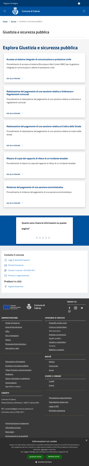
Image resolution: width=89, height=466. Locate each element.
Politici (8, 339)
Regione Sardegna (11, 3)
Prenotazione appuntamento (60, 397)
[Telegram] (81, 308)
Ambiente (9, 374)
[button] (44, 462)
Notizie (52, 361)
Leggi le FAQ (54, 406)
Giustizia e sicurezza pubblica (16, 365)
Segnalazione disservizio (58, 402)
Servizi (13, 21)
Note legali (9, 431)
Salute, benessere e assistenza (17, 378)
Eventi (51, 385)
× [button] (86, 440)
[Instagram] (75, 308)
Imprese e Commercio (57, 334)
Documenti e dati (12, 348)
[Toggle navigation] (4, 11)
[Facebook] (69, 308)
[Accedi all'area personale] (79, 3)
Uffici (7, 331)
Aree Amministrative (13, 327)
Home (5, 21)
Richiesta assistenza (57, 410)
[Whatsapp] (69, 311)
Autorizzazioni (11, 382)
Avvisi (51, 370)
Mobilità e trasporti (56, 349)
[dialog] (44, 452)
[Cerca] (84, 11)
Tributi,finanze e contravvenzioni (18, 370)
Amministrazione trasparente (17, 423)
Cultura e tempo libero (58, 327)
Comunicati (53, 365)
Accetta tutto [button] (35, 457)
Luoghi (51, 381)
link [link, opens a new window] (67, 452)
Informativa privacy (13, 427)
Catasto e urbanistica (57, 342)
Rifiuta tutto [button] (53, 457)
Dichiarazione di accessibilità (16, 436)
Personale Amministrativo (15, 344)
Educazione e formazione (15, 361)
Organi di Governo (12, 322)
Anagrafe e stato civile (58, 322)
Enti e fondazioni (12, 335)
